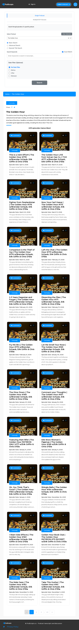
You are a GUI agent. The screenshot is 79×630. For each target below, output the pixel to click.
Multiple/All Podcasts (39, 20)
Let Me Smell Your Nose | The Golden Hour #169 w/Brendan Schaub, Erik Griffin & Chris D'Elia (53, 348)
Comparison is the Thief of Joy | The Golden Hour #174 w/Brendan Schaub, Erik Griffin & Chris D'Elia (22, 253)
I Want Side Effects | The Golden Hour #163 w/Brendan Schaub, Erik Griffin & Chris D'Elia (21, 538)
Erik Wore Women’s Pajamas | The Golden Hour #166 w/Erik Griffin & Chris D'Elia (53, 443)
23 (47, 612)
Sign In (31, 4)
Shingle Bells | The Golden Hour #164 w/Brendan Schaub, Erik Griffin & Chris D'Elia (54, 490)
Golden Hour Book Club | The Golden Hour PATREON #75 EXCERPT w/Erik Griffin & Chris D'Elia (54, 538)
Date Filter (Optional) (16, 63)
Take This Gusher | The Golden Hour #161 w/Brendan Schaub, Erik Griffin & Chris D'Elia (52, 585)
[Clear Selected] (68, 38)
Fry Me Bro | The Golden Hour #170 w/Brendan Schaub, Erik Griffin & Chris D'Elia (21, 348)
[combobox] (39, 38)
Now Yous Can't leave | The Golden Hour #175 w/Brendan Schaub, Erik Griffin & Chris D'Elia (52, 205)
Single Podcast (39, 15)
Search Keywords (12, 52)
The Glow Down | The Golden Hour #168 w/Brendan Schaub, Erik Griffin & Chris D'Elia (20, 395)
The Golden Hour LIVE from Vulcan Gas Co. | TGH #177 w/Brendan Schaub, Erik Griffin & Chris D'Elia (54, 158)
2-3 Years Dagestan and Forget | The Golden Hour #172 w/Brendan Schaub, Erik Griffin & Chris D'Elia (21, 300)
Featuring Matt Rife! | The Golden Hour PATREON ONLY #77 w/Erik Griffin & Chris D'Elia (21, 443)
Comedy (12, 103)
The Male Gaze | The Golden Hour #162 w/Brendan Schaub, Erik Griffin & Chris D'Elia (20, 585)
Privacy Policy (12, 627)
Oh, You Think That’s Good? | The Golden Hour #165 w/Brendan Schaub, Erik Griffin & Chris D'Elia (21, 490)
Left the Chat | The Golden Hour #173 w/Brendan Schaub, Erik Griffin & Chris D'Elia (54, 253)
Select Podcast (11, 34)
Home (7, 94)
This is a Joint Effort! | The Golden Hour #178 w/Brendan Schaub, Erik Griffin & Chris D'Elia (21, 158)
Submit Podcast (64, 4)
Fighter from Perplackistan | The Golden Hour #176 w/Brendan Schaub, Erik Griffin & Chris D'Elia (22, 205)
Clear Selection (67, 34)
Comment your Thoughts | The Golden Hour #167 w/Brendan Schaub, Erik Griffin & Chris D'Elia (54, 395)
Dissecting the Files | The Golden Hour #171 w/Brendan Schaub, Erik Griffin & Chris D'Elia (53, 300)
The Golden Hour (18, 94)
